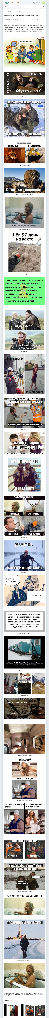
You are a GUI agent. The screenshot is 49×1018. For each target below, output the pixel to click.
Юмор (11, 11)
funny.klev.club (7, 11)
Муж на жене (40, 994)
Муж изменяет (33, 994)
